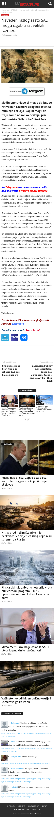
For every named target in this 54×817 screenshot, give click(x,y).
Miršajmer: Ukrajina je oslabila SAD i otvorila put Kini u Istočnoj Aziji (25, 648)
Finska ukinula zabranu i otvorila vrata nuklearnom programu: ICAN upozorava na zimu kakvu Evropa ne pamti (26, 593)
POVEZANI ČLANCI (27, 390)
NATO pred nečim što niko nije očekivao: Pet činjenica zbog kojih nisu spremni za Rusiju (26, 536)
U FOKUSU (11, 806)
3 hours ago (46, 763)
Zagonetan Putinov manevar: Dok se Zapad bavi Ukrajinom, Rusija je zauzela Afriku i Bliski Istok (41, 373)
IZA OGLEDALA (33, 806)
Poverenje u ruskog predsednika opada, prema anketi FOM (21, 763)
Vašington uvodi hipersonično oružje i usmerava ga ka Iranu (26, 700)
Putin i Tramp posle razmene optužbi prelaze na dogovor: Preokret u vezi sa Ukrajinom (9, 411)
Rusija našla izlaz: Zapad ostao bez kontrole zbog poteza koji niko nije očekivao (24, 481)
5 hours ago (27, 782)
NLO (13, 741)
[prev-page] (25, 419)
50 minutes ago (11, 736)
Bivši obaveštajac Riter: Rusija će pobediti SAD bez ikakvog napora (10, 370)
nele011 (14, 787)
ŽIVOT (44, 806)
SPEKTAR (14, 10)
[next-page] (28, 419)
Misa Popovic (17, 769)
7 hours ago (27, 797)
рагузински (16, 757)
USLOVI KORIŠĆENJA (21, 809)
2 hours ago (13, 751)
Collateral (15, 723)
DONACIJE (36, 809)
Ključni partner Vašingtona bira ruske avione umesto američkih (44, 408)
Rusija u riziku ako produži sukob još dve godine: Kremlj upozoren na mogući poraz (27, 411)
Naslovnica (5, 10)
